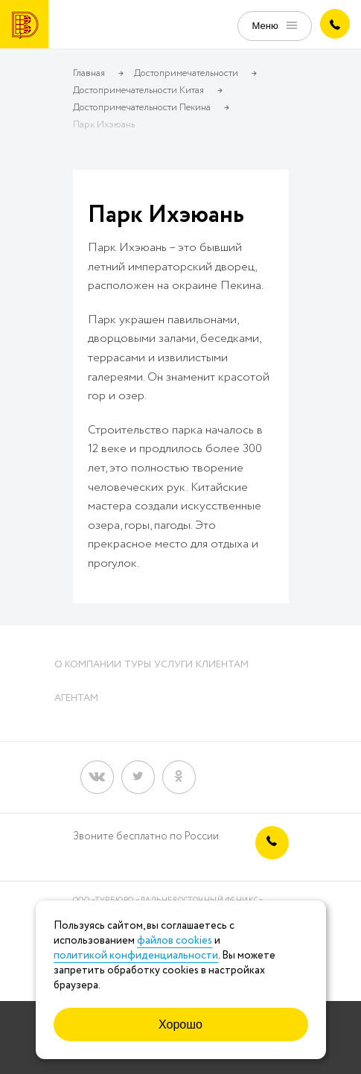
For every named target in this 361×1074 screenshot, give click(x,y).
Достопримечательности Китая (138, 90)
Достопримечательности (186, 73)
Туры (137, 665)
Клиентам (222, 665)
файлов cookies (174, 940)
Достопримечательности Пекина (142, 108)
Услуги (173, 665)
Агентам (76, 698)
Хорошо (180, 1024)
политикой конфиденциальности (136, 955)
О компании (87, 665)
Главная (89, 73)
